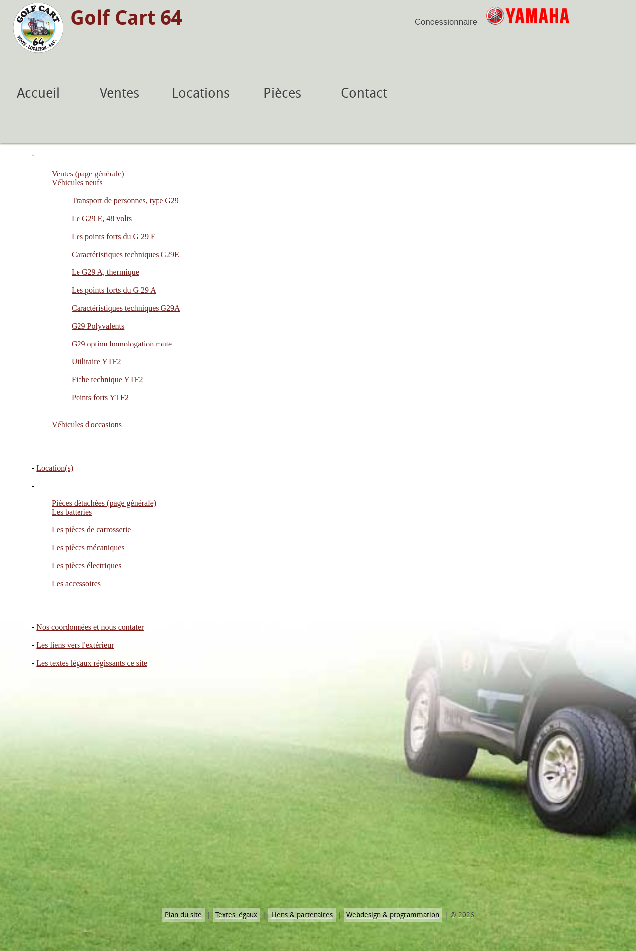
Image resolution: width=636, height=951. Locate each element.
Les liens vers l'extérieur (75, 645)
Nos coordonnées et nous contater (90, 627)
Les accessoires (76, 583)
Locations (201, 93)
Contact (364, 93)
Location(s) (54, 468)
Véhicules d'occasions (87, 424)
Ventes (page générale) (88, 174)
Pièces (282, 93)
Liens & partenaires (302, 915)
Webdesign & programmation (392, 915)
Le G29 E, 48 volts (102, 218)
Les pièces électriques (86, 565)
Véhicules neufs (77, 182)
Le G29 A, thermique (105, 272)
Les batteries (72, 512)
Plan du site (183, 915)
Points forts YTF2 (100, 397)
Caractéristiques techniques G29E (125, 254)
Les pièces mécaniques (88, 547)
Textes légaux (236, 915)
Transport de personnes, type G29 (125, 200)
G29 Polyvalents (98, 326)
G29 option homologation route (122, 344)
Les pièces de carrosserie (91, 529)
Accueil (38, 93)
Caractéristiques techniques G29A (126, 308)
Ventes (119, 93)
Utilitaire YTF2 (96, 361)
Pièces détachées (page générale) (104, 503)
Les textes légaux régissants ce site (91, 663)
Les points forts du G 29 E (114, 236)
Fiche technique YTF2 (107, 379)
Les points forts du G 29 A (114, 290)
